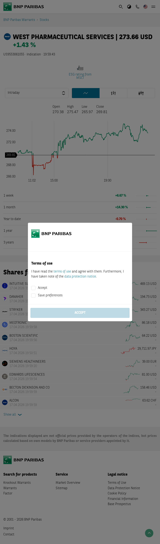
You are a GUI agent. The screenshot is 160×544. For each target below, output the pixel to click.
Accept (42, 288)
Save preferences (50, 295)
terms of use (62, 271)
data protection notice (80, 276)
